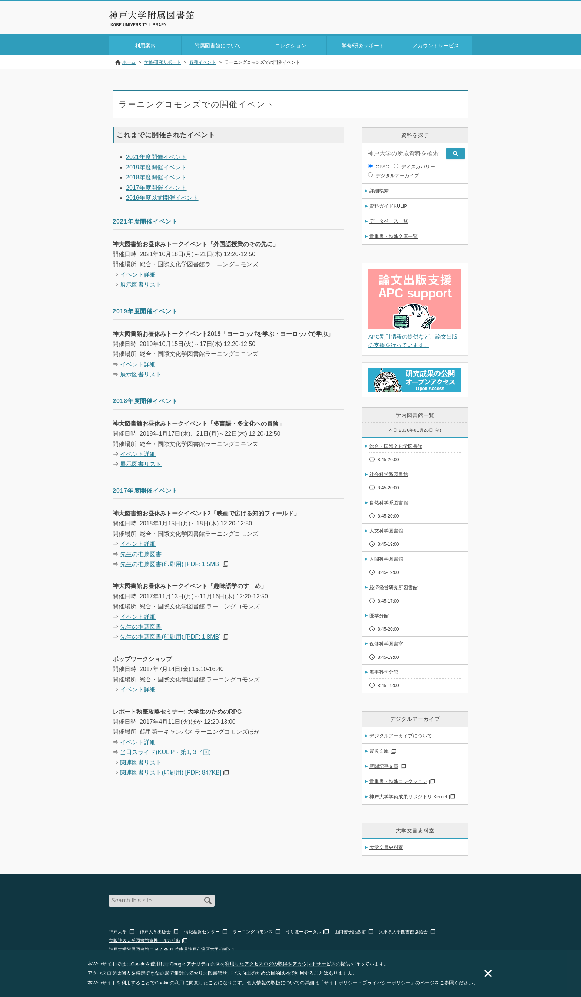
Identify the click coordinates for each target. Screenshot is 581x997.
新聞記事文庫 (383, 764)
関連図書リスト (141, 761)
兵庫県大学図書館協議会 (403, 930)
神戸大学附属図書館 (152, 15)
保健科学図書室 (386, 642)
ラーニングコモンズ (253, 930)
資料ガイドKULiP (388, 204)
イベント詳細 (138, 273)
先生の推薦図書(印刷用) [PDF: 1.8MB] (170, 635)
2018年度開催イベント (156, 176)
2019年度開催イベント (156, 166)
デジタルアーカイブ (397, 174)
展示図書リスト (141, 283)
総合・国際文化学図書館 (395, 445)
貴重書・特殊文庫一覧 (393, 235)
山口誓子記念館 (350, 930)
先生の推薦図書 (141, 552)
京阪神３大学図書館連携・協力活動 (144, 939)
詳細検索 (379, 189)
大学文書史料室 (386, 846)
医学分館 (379, 614)
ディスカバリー (418, 165)
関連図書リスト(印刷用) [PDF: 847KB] (170, 771)
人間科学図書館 (386, 557)
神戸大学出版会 (155, 930)
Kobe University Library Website (142, 25)
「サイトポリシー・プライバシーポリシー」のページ (377, 983)
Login (457, 20)
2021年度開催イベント (156, 155)
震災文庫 (379, 749)
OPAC (382, 165)
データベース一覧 (388, 219)
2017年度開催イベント (156, 186)
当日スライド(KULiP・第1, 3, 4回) (165, 750)
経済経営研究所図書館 (393, 586)
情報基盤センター (202, 930)
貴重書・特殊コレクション (398, 780)
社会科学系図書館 (388, 473)
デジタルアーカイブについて (400, 734)
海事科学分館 (383, 670)
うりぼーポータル (303, 930)
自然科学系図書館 (388, 501)
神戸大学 (118, 930)
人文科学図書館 (386, 529)
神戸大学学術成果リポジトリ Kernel (408, 795)
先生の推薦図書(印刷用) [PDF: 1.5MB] (170, 562)
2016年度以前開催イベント (162, 196)
